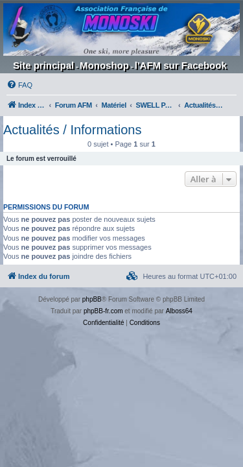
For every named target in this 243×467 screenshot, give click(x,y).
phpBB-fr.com (103, 311)
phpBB (92, 299)
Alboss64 (179, 311)
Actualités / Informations (72, 130)
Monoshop (104, 65)
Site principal (43, 65)
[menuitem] (19, 85)
